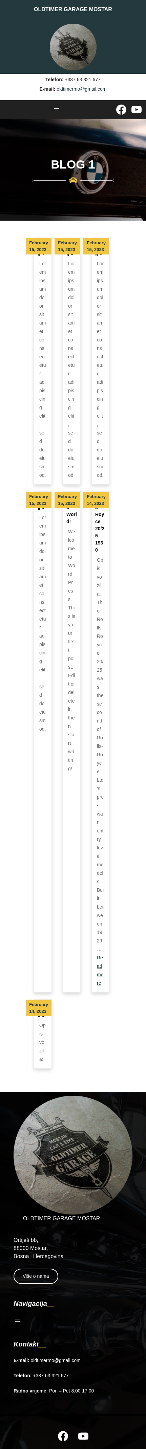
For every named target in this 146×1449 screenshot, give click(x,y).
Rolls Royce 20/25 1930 (99, 525)
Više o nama (36, 1276)
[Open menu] (57, 110)
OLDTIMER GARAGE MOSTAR (73, 9)
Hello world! (71, 510)
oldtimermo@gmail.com (81, 89)
